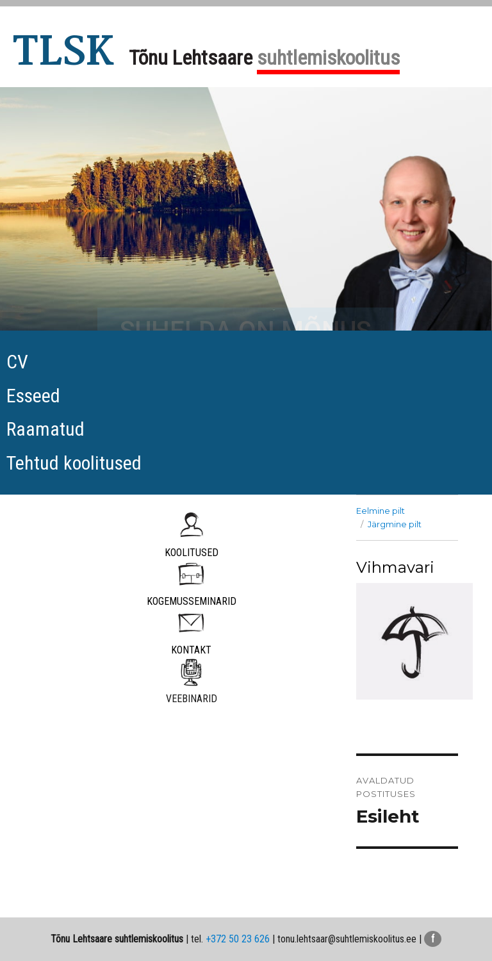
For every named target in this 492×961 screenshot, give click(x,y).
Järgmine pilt (395, 524)
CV (17, 361)
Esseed (33, 395)
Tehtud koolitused (74, 463)
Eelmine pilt (380, 510)
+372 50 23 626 (238, 939)
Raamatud (45, 429)
